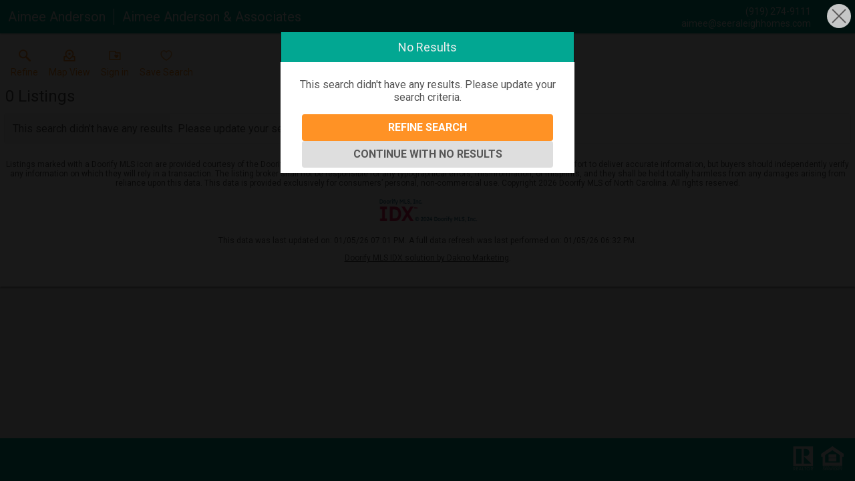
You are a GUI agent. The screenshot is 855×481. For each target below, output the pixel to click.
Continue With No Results (427, 154)
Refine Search (427, 127)
